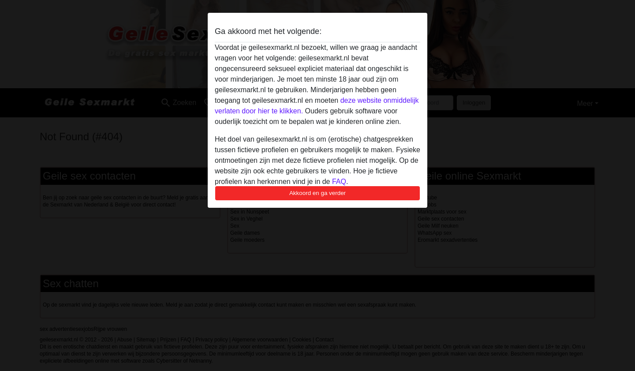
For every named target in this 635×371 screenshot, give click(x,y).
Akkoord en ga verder (317, 193)
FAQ (339, 181)
